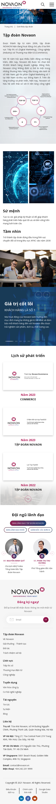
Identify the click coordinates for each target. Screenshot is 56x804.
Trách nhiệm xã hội (12, 652)
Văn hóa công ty (11, 687)
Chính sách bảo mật (28, 791)
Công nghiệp (9, 674)
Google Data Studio (44, 791)
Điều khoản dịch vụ (11, 791)
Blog (5, 713)
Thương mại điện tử (12, 670)
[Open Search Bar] (42, 4)
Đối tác (6, 648)
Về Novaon (8, 639)
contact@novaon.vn (19, 765)
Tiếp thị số (8, 665)
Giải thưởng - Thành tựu (14, 643)
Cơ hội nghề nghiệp (12, 691)
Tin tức (6, 704)
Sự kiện (6, 709)
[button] (38, 294)
